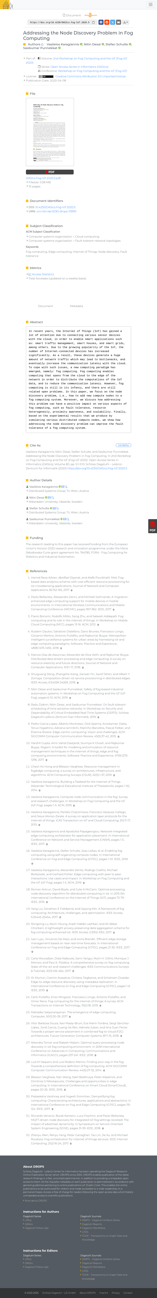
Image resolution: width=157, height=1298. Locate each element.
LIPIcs (28, 1220)
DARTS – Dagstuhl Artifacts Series (101, 1220)
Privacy (116, 1292)
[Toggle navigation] (150, 4)
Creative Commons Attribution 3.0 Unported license (82, 76)
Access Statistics (41, 274)
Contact (128, 1292)
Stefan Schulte (117, 44)
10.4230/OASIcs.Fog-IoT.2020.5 (55, 207)
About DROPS (88, 1292)
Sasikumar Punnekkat (40, 48)
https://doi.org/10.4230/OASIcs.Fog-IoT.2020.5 (97, 468)
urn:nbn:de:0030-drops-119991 (56, 211)
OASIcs (29, 1224)
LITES (85, 1232)
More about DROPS (36, 1200)
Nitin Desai (92, 44)
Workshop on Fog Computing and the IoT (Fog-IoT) (92, 71)
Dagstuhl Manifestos (93, 1228)
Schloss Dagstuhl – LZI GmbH (59, 1292)
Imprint (103, 1292)
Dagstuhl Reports (92, 1224)
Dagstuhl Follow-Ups (37, 1228)
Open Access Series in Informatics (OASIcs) (79, 66)
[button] (125, 22)
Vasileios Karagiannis (63, 44)
